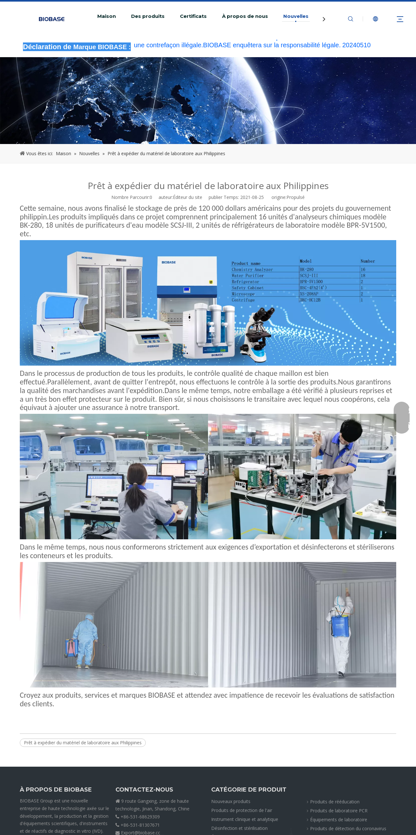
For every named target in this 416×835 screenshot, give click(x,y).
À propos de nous (245, 16)
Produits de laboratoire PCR (339, 811)
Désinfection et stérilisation (239, 828)
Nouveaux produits (230, 801)
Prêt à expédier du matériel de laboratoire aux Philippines (83, 743)
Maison (106, 16)
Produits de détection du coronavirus (348, 828)
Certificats (193, 16)
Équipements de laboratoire (338, 819)
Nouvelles (295, 16)
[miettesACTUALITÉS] (208, 100)
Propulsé (295, 197)
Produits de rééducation (335, 802)
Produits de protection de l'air (241, 810)
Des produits (148, 16)
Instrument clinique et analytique (244, 819)
